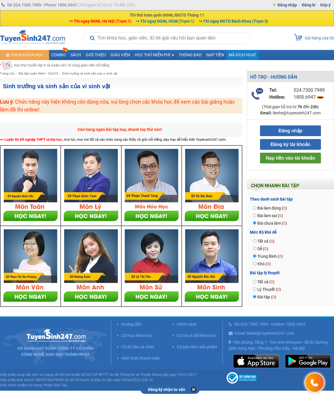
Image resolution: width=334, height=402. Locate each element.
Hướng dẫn (131, 324)
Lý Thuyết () (269, 289)
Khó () (264, 264)
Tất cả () (266, 241)
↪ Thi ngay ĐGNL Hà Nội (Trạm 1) (100, 21)
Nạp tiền (215, 55)
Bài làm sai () (270, 215)
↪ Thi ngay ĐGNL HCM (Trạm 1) (165, 21)
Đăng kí (308, 4)
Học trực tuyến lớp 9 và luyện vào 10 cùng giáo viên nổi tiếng (61, 65)
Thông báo (190, 55)
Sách (76, 55)
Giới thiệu (96, 55)
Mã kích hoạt (242, 55)
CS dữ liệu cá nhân (137, 347)
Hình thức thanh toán (140, 358)
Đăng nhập (287, 4)
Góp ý (325, 5)
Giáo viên (120, 55)
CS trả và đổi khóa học (197, 335)
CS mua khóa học (137, 335)
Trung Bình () (270, 256)
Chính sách (187, 324)
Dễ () (262, 248)
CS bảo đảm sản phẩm (197, 347)
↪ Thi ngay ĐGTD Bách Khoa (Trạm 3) (233, 21)
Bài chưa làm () (272, 223)
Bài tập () (266, 297)
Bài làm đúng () (272, 208)
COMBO (59, 53)
